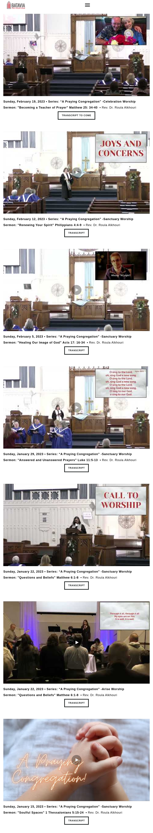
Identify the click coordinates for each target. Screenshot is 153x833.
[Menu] (87, 5)
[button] (76, 55)
